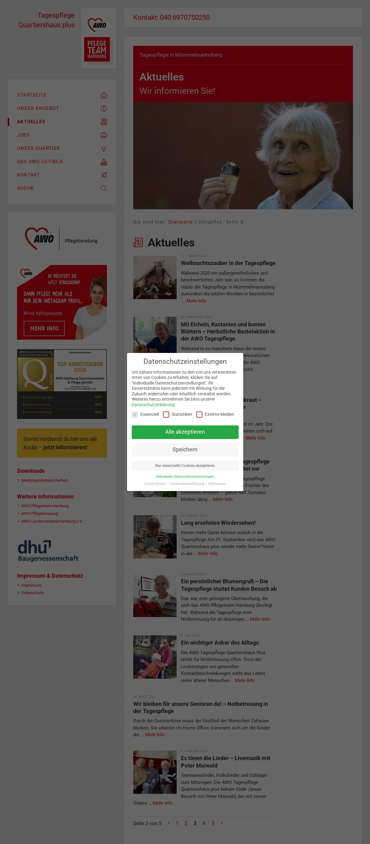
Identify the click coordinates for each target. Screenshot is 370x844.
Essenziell (145, 414)
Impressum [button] (217, 484)
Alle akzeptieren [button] (185, 432)
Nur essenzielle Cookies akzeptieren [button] (185, 465)
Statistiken (177, 414)
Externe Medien (215, 414)
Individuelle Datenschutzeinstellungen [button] (185, 477)
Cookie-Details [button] (155, 484)
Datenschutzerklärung (153, 404)
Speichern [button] (185, 449)
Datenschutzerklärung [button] (187, 484)
